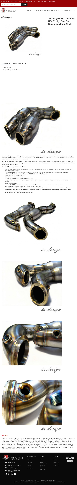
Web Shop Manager (52, 480)
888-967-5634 (11, 462)
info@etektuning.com (13, 467)
